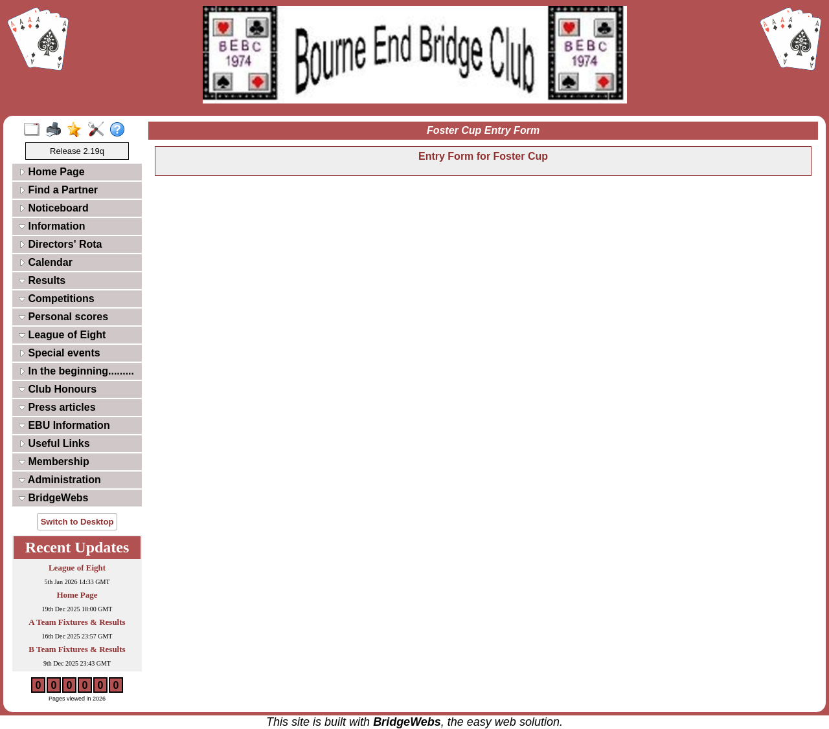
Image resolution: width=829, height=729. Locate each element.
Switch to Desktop (77, 522)
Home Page (52, 171)
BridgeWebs (54, 497)
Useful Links (54, 443)
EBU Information (64, 425)
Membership (54, 461)
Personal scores (63, 316)
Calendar (46, 262)
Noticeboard (54, 207)
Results (42, 280)
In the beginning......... (76, 370)
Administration (60, 479)
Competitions (57, 298)
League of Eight (62, 334)
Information (52, 226)
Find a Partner (58, 189)
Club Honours (58, 389)
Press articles (57, 407)
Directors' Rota (60, 244)
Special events (59, 352)
